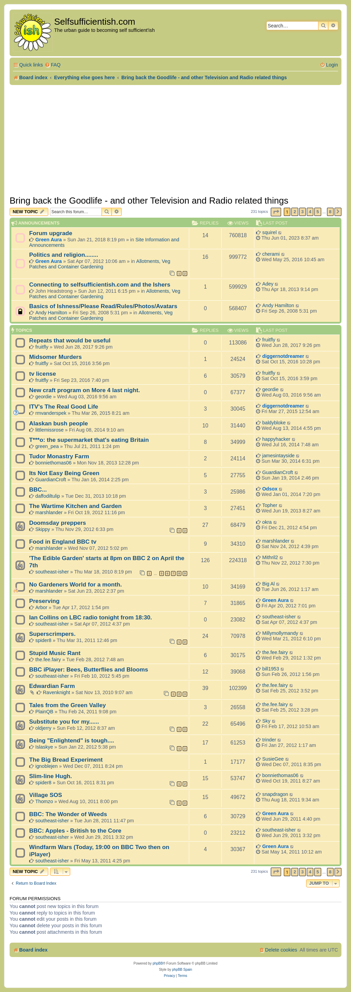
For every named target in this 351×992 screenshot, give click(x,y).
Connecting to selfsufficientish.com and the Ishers (99, 284)
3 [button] (302, 211)
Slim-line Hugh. (50, 776)
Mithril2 (270, 557)
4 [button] (310, 211)
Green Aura (48, 239)
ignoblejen (46, 766)
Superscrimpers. (52, 633)
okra (267, 522)
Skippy (42, 529)
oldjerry (43, 728)
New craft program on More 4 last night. (84, 390)
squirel (269, 232)
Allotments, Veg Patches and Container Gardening (99, 263)
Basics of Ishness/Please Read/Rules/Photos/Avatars (103, 306)
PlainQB (44, 711)
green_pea (47, 446)
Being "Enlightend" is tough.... (71, 740)
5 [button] (317, 211)
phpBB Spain (182, 969)
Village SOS (45, 794)
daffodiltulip (47, 496)
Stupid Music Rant (55, 653)
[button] (276, 212)
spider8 (43, 640)
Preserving (44, 600)
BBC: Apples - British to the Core (75, 830)
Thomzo (44, 801)
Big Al (268, 583)
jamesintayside (278, 455)
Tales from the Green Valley (67, 705)
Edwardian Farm (52, 685)
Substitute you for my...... (64, 721)
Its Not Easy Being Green (64, 473)
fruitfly (41, 347)
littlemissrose (49, 430)
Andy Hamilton (51, 312)
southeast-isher (52, 571)
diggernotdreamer (283, 356)
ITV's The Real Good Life (63, 406)
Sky (266, 721)
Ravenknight (56, 692)
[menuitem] (53, 65)
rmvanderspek (50, 413)
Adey (268, 284)
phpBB (158, 963)
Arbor (41, 607)
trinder (269, 739)
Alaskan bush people (58, 423)
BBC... (38, 489)
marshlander (48, 512)
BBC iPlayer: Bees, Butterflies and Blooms (88, 669)
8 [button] (330, 211)
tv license (42, 373)
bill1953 (270, 669)
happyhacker (276, 439)
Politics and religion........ (63, 254)
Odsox (270, 489)
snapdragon (275, 794)
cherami (271, 254)
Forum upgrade (50, 233)
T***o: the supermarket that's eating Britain (89, 439)
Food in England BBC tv (62, 541)
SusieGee (273, 759)
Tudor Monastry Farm (59, 456)
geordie (43, 396)
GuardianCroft (50, 479)
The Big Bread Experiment (66, 759)
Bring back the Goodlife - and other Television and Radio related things (149, 200)
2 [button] (294, 211)
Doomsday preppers (57, 522)
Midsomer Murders (55, 356)
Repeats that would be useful (69, 340)
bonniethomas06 (53, 462)
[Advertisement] (175, 140)
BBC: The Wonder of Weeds (68, 814)
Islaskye (44, 747)
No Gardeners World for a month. (75, 584)
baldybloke (274, 422)
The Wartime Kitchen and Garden (75, 506)
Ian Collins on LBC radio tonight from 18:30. (90, 617)
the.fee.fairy (48, 659)
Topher (269, 505)
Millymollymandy (280, 633)
